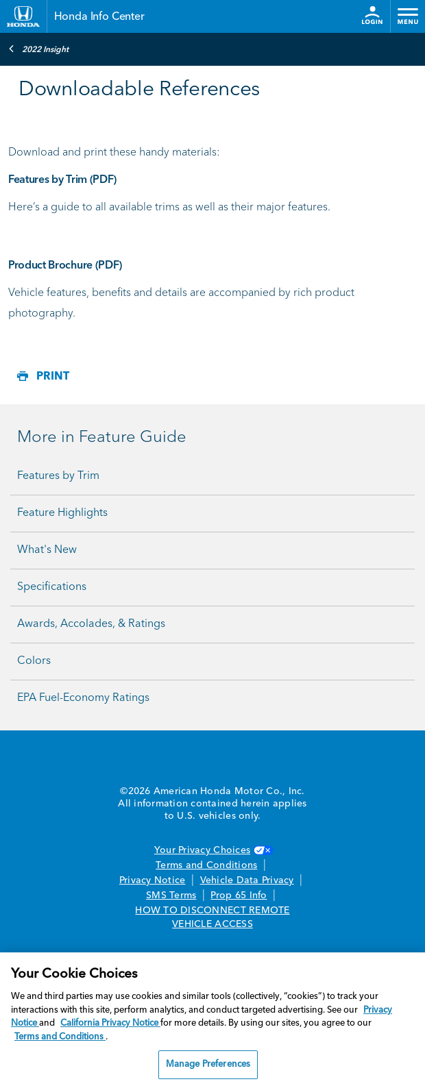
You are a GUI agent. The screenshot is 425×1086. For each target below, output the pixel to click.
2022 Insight (38, 48)
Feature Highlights (62, 513)
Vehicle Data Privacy (247, 880)
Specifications (51, 587)
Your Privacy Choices (212, 850)
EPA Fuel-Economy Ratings (83, 698)
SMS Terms (171, 895)
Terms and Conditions (206, 865)
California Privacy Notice (110, 1023)
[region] (212, 1019)
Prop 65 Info (238, 895)
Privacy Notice (152, 880)
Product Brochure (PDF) (65, 265)
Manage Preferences (208, 1064)
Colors (34, 661)
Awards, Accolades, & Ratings (91, 624)
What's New (47, 550)
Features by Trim (58, 476)
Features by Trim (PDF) (62, 180)
